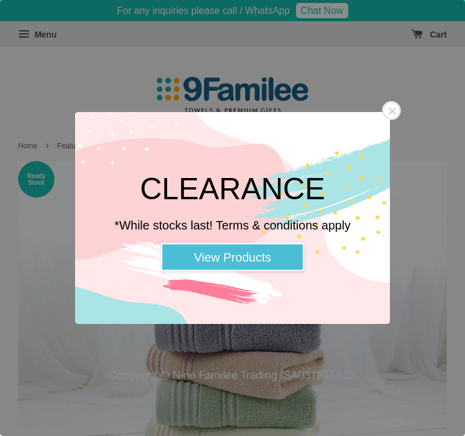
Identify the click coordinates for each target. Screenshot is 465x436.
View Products (232, 257)
